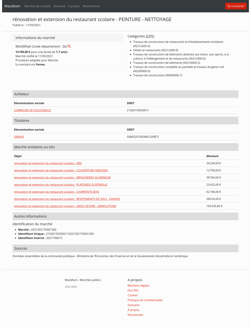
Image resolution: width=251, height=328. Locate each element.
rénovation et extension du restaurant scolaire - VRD (48, 163)
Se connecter (235, 6)
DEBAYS (19, 137)
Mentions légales (138, 285)
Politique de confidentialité (145, 300)
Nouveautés (135, 315)
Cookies (133, 295)
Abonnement (91, 6)
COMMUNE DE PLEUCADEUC (32, 110)
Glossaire (59, 6)
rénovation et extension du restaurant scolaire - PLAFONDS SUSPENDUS (60, 185)
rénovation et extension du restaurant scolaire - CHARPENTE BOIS (56, 192)
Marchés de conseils (37, 6)
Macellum (12, 6)
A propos (74, 6)
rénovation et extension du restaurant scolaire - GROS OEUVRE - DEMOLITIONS (65, 206)
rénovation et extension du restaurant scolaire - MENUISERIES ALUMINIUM (62, 177)
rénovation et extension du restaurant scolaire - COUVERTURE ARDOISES (61, 170)
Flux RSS (133, 290)
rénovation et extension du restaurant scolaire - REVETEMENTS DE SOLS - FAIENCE (67, 199)
